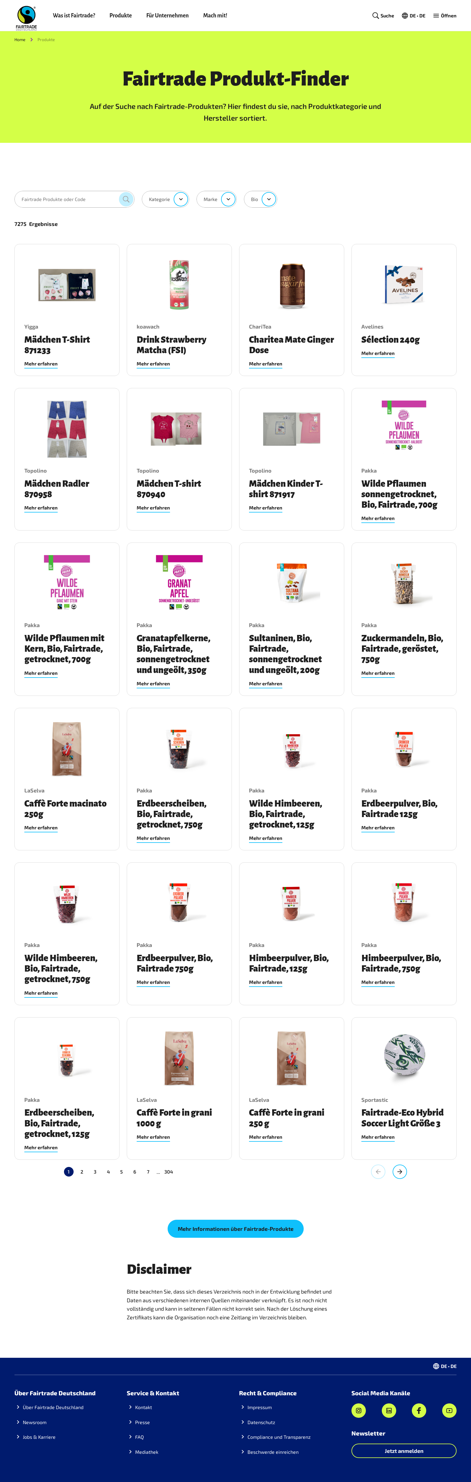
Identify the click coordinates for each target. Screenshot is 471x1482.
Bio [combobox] (254, 199)
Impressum (260, 1407)
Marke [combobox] (210, 199)
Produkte (120, 16)
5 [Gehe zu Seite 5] (121, 1171)
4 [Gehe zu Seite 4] (108, 1171)
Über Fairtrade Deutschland (53, 1407)
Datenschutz (261, 1422)
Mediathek (146, 1452)
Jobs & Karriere (39, 1437)
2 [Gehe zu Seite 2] (82, 1171)
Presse (142, 1422)
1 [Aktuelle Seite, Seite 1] (69, 1171)
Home (20, 39)
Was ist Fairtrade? (74, 16)
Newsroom (35, 1422)
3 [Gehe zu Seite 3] (95, 1171)
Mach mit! (215, 16)
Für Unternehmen (167, 16)
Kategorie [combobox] (159, 199)
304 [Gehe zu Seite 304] (142, 1171)
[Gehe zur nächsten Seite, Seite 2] (400, 1172)
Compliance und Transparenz (279, 1437)
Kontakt (143, 1407)
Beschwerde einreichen (273, 1452)
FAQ (139, 1437)
